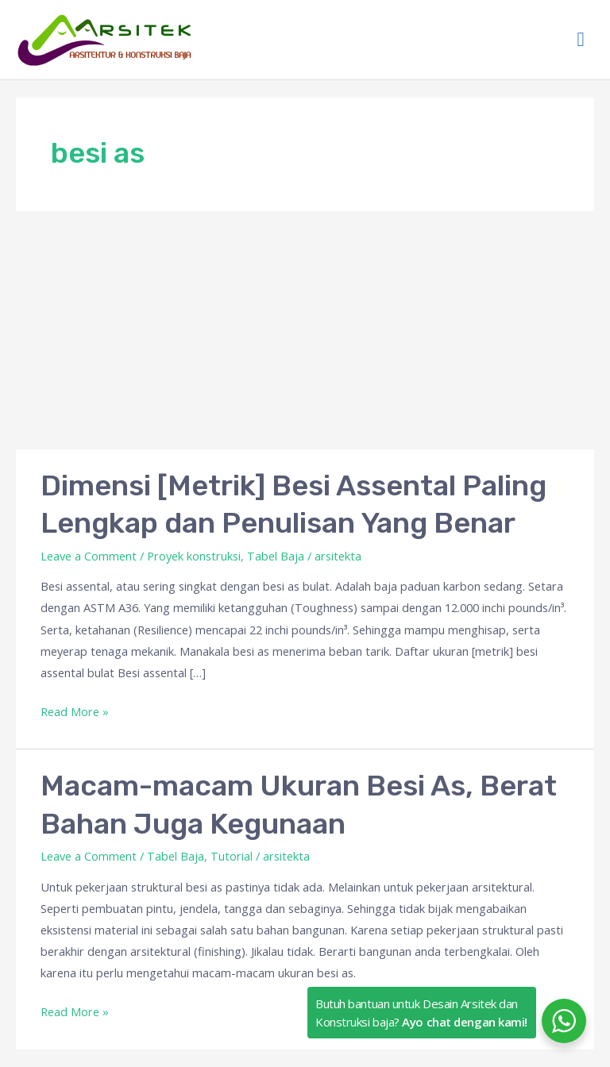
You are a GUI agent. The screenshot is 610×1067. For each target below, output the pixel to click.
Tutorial (231, 856)
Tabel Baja (275, 556)
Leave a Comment (89, 556)
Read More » (75, 710)
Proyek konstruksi (194, 556)
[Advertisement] (305, 330)
